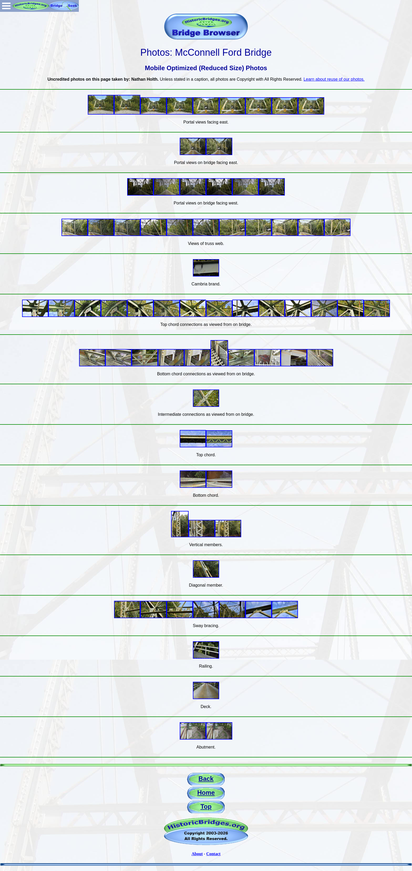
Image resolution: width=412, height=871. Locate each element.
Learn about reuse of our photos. (333, 79)
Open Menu (6, 6)
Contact (213, 854)
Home (206, 792)
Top (206, 806)
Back (205, 778)
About (197, 854)
